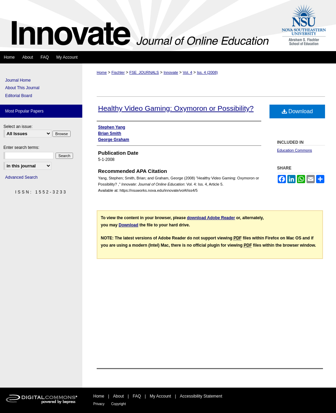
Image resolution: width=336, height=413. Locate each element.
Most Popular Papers (24, 111)
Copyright (118, 404)
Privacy (99, 404)
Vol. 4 (187, 72)
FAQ (137, 396)
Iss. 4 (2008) (207, 72)
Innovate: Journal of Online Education (138, 25)
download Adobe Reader (211, 217)
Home (102, 72)
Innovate (171, 72)
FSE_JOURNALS (144, 72)
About (118, 396)
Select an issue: (18, 126)
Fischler (118, 72)
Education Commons (294, 150)
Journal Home (18, 80)
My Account (160, 396)
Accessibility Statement (201, 396)
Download (297, 111)
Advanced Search (21, 177)
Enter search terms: (21, 147)
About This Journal (22, 87)
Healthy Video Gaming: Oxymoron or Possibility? (176, 108)
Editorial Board (18, 95)
